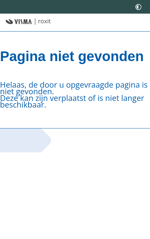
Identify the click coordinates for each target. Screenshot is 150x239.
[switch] (138, 7)
